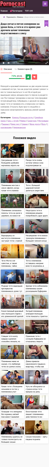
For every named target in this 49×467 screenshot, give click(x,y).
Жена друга (35, 124)
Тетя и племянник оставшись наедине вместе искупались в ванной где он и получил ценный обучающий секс (35, 267)
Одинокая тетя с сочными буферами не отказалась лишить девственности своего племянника (36, 341)
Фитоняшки (43, 120)
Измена (15, 117)
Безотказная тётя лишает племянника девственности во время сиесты (34, 415)
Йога (43, 124)
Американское (19, 127)
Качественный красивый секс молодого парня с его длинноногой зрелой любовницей (12, 315)
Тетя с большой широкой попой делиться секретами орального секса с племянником (35, 190)
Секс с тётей (12, 120)
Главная (4, 11)
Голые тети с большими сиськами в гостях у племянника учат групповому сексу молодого (11, 391)
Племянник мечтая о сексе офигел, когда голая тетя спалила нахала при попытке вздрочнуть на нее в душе (10, 192)
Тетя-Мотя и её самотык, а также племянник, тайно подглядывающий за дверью (10, 265)
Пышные (5, 124)
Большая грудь (26, 117)
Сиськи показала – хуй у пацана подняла (36, 438)
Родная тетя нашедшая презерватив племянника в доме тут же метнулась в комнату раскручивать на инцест (12, 291)
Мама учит (15, 124)
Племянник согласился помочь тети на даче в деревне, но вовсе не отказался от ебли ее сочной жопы (11, 215)
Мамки (23, 120)
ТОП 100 (29, 11)
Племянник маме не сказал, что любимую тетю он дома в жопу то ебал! (11, 365)
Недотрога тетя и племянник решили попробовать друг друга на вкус (37, 214)
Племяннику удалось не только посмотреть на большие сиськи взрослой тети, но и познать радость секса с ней (12, 443)
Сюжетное (31, 120)
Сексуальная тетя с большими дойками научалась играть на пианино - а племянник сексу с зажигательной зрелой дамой (11, 166)
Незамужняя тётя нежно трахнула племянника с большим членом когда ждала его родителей (37, 239)
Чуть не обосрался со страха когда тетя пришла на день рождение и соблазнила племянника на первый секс (36, 393)
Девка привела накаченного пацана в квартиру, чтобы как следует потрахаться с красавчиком (36, 366)
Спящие (24, 124)
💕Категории (16, 11)
